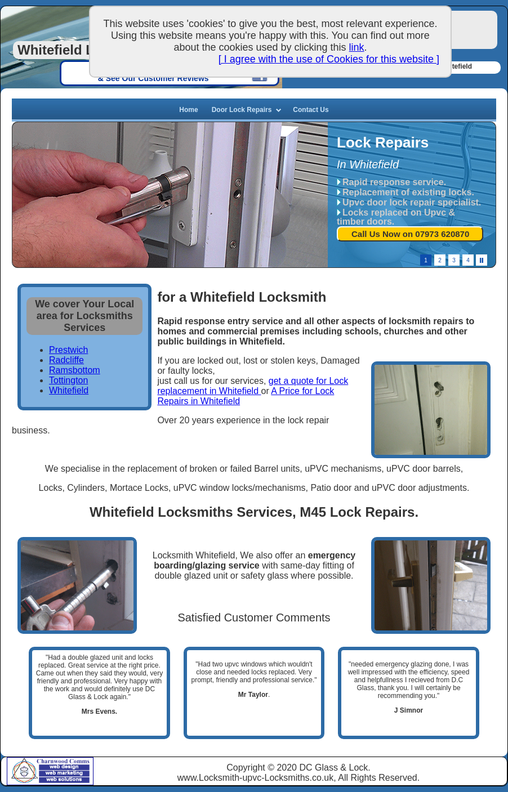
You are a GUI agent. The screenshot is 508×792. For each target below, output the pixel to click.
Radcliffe (66, 360)
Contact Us (310, 110)
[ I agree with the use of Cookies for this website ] (329, 59)
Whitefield (68, 390)
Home (188, 110)
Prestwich (68, 350)
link (356, 47)
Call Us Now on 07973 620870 (410, 234)
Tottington (68, 380)
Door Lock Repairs (242, 110)
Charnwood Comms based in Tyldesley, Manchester (21, 771)
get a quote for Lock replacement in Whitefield (252, 386)
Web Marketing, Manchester (64, 774)
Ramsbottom (74, 370)
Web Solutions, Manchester (64, 780)
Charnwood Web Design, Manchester (64, 764)
